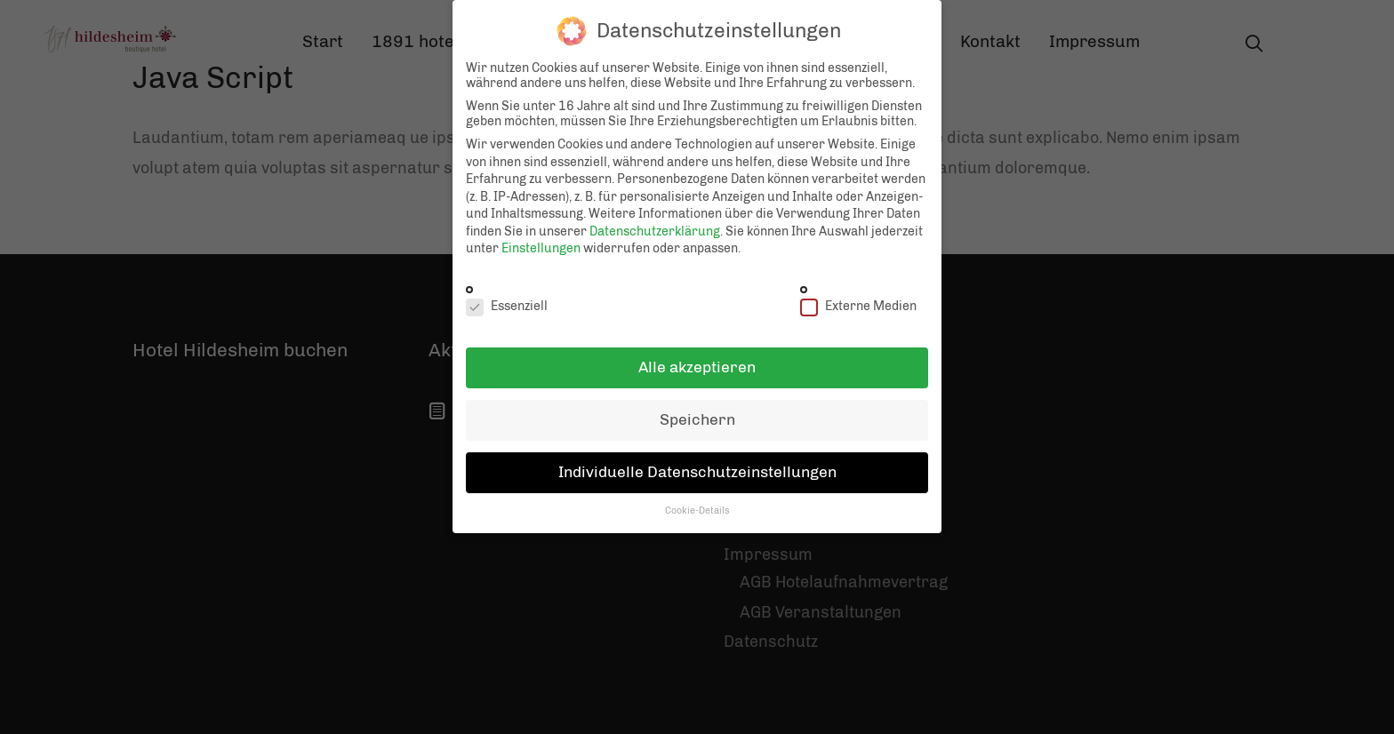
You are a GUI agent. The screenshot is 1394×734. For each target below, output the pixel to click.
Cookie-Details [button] (697, 500)
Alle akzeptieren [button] (697, 356)
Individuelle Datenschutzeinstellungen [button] (697, 461)
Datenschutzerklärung (654, 220)
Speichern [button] (697, 409)
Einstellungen (541, 237)
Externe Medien (858, 294)
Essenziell (507, 294)
